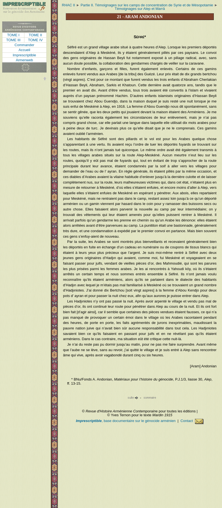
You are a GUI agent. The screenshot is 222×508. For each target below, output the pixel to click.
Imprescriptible (24, 55)
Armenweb (24, 60)
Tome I (13, 35)
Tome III (13, 40)
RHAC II (68, 5)
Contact (192, 421)
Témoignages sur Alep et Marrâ (140, 9)
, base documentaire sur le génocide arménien (126, 421)
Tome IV (35, 40)
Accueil (24, 50)
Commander (24, 45)
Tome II (35, 35)
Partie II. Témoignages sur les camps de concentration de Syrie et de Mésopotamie (147, 5)
